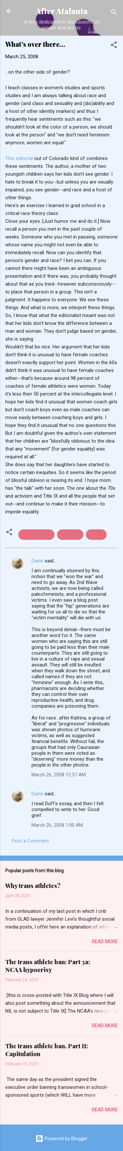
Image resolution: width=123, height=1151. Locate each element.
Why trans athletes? (33, 886)
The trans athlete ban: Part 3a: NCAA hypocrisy (47, 966)
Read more (105, 942)
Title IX (96, 535)
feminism (70, 535)
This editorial (19, 158)
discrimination (36, 535)
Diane (37, 561)
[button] (114, 46)
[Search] (114, 13)
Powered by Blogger (61, 1139)
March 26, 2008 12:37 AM (58, 775)
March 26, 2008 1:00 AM (57, 825)
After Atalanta (62, 11)
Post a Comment (30, 841)
